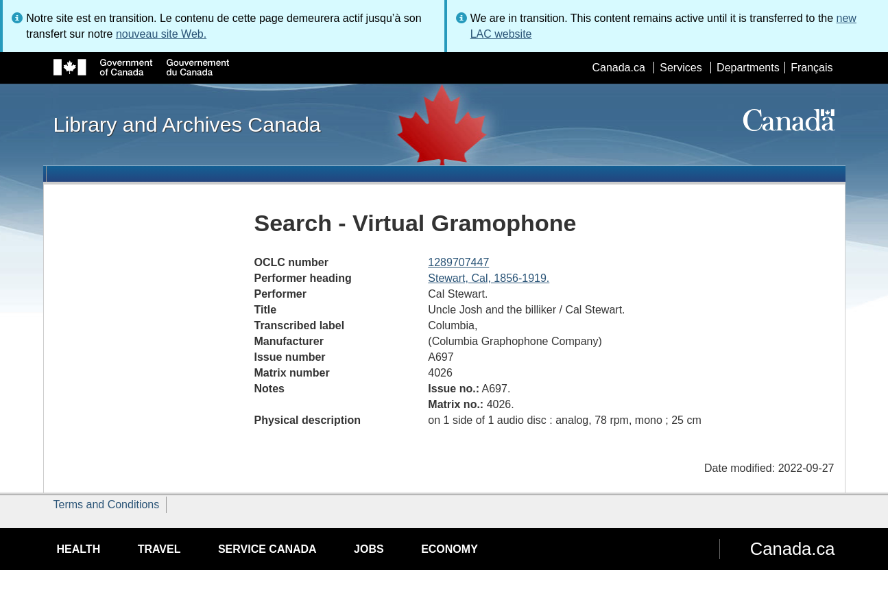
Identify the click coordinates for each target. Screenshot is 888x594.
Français (811, 67)
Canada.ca (618, 67)
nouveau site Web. (161, 34)
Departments (748, 67)
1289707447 (458, 262)
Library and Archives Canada (187, 124)
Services (680, 67)
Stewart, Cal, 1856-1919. (488, 278)
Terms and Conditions (106, 504)
